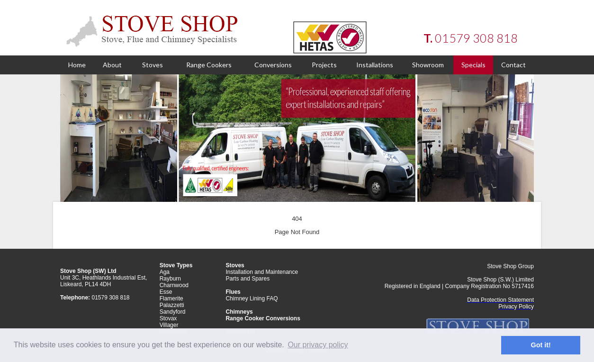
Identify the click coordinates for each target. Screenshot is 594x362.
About (112, 65)
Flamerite (171, 298)
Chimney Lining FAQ (251, 298)
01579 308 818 (476, 38)
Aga (165, 272)
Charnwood (174, 285)
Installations (374, 65)
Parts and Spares (247, 278)
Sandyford (173, 311)
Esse (166, 292)
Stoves (152, 65)
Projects (324, 65)
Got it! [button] (541, 345)
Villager (169, 325)
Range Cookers (209, 65)
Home (77, 65)
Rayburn (170, 278)
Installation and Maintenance (261, 272)
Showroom (428, 65)
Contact (513, 65)
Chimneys (238, 311)
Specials (473, 65)
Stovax (168, 318)
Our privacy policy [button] (318, 345)
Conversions (273, 65)
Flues (232, 292)
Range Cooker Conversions (262, 318)
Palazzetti (172, 305)
